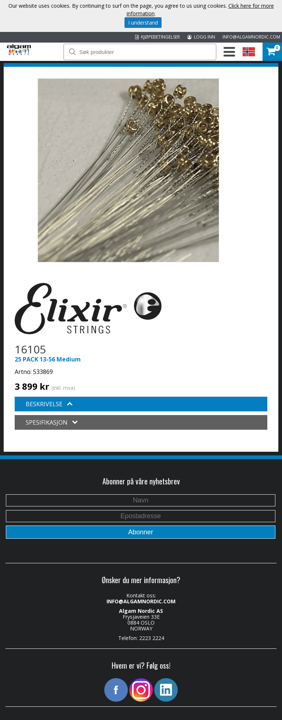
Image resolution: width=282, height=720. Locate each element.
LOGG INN (201, 37)
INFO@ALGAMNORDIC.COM (251, 37)
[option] (128, 170)
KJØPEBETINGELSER (157, 37)
